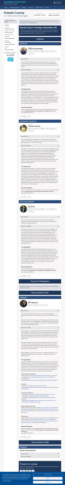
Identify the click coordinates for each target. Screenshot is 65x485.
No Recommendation (28, 450)
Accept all (47, 482)
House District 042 (10, 38)
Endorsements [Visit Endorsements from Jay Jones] (45, 209)
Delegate (23, 297)
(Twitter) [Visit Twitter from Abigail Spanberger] (31, 53)
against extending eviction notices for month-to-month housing (40, 400)
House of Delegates (40, 281)
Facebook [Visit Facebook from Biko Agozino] (31, 305)
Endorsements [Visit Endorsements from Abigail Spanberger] (45, 51)
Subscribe (57, 3)
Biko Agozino (33, 303)
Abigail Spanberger (35, 49)
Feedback (23, 7)
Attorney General (27, 201)
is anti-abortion (30, 409)
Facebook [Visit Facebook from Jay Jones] (37, 209)
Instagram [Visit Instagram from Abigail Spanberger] (53, 51)
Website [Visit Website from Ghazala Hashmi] (31, 128)
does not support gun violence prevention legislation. (42, 418)
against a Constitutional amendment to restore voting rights (39, 377)
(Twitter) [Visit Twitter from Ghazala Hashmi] (31, 131)
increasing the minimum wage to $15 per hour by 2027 (42, 394)
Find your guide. (23, 16)
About (6, 7)
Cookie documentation (6, 480)
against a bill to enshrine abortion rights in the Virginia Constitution (41, 375)
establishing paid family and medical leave (39, 396)
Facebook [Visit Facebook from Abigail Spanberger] (37, 51)
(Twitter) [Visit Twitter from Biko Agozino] (45, 305)
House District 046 (10, 44)
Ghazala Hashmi (34, 126)
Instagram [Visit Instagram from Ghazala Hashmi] (53, 128)
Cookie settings (48, 474)
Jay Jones (31, 207)
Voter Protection (39, 7)
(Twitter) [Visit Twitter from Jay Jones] (31, 211)
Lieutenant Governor (28, 121)
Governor (23, 43)
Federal (7, 25)
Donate (47, 7)
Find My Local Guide (14, 7)
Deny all (48, 478)
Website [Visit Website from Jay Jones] (31, 209)
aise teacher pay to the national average (36, 386)
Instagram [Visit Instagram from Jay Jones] (53, 209)
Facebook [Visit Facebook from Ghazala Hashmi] (37, 128)
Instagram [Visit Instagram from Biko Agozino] (38, 305)
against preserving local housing (32, 402)
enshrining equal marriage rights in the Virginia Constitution (43, 380)
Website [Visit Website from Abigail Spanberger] (31, 51)
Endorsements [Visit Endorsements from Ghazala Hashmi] (45, 128)
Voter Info (30, 7)
